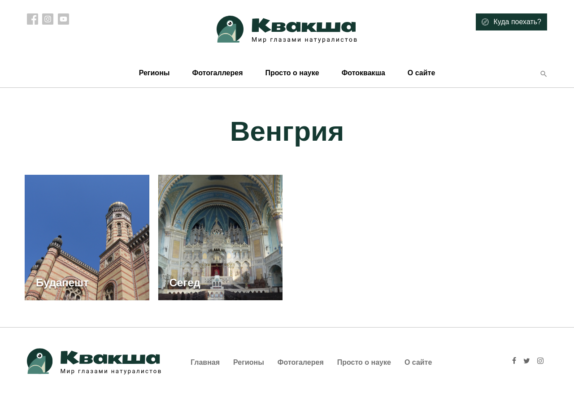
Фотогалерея (301, 362)
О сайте (421, 73)
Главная (205, 362)
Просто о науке (292, 73)
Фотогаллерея (217, 73)
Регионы (154, 73)
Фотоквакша (363, 73)
